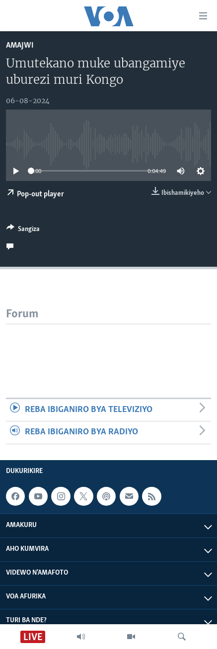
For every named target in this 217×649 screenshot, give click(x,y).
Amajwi (20, 45)
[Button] (23, 230)
